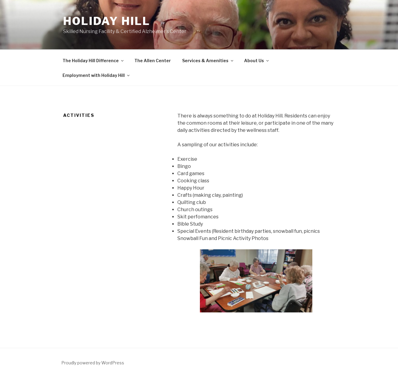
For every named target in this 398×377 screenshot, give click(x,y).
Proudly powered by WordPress (92, 362)
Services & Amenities (208, 60)
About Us (257, 60)
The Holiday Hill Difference (93, 60)
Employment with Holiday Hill (96, 75)
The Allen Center (152, 60)
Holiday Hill (106, 21)
